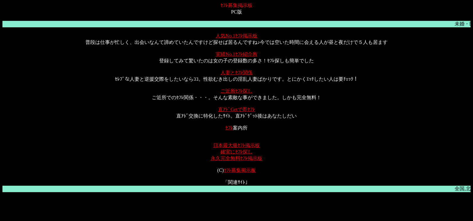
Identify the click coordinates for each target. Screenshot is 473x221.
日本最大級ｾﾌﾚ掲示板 (236, 145)
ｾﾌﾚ (229, 127)
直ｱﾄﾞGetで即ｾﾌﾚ (236, 109)
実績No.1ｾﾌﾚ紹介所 (236, 54)
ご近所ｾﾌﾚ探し (236, 91)
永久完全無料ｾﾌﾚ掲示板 (236, 158)
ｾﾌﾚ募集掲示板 (240, 170)
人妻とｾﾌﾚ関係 (236, 72)
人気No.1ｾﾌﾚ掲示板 (236, 35)
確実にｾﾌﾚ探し (236, 151)
